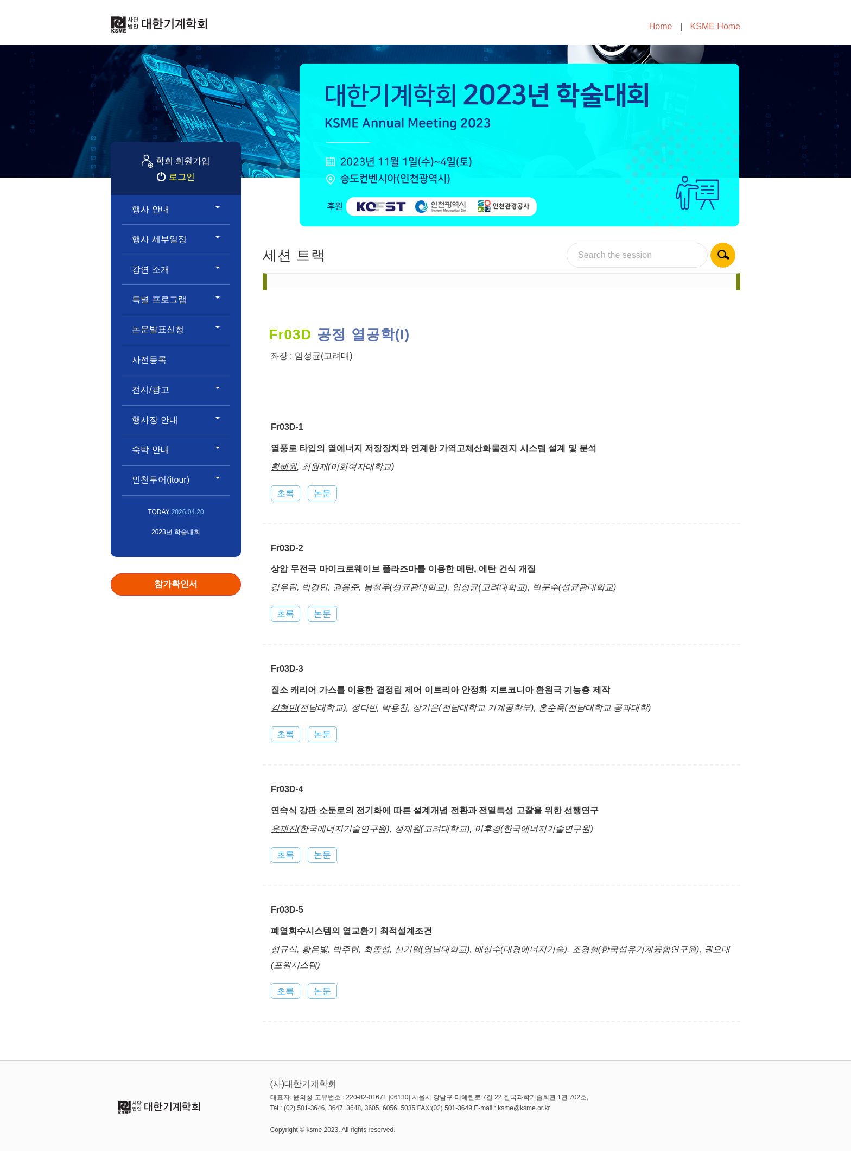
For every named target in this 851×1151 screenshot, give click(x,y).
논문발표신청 (176, 329)
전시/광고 (176, 389)
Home (660, 26)
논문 (322, 493)
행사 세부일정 (176, 239)
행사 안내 (176, 209)
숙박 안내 (176, 449)
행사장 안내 (176, 420)
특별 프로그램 (176, 299)
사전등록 (149, 359)
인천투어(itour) (176, 479)
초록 (285, 493)
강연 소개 (176, 269)
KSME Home (715, 26)
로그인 (182, 176)
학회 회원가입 (183, 161)
